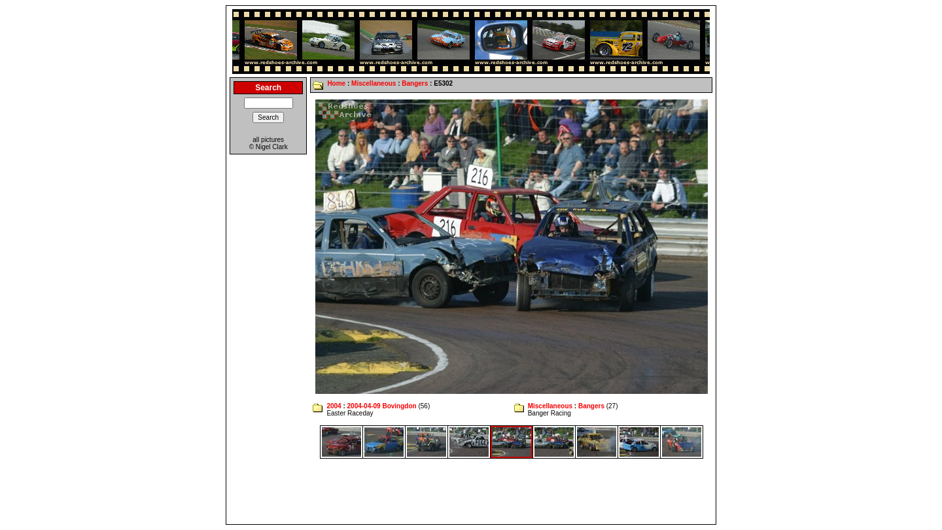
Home (336, 83)
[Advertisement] (471, 491)
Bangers (415, 83)
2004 (333, 406)
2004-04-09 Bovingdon (382, 406)
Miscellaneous (373, 83)
